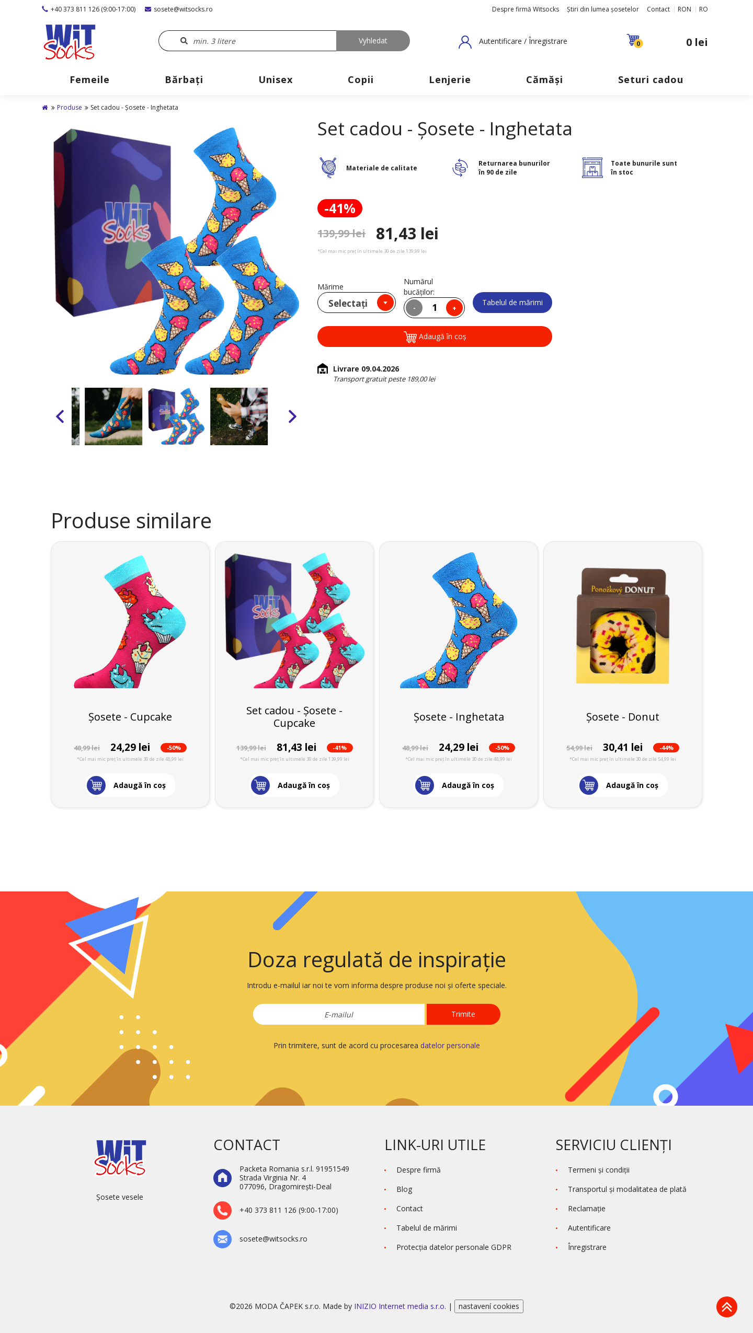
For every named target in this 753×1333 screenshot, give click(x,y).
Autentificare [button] (589, 1228)
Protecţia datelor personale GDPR (453, 1247)
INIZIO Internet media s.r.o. (401, 1306)
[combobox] (356, 302)
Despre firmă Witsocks (525, 9)
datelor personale (450, 1045)
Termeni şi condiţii (599, 1170)
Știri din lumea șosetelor (603, 9)
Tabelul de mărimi (512, 302)
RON (684, 9)
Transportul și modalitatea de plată (627, 1189)
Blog (404, 1189)
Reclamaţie (587, 1208)
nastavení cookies (489, 1306)
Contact (658, 9)
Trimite (463, 1014)
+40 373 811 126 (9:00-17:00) (88, 9)
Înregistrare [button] (587, 1247)
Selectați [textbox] (348, 303)
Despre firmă (418, 1170)
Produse (69, 107)
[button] (513, 41)
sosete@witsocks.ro (179, 9)
